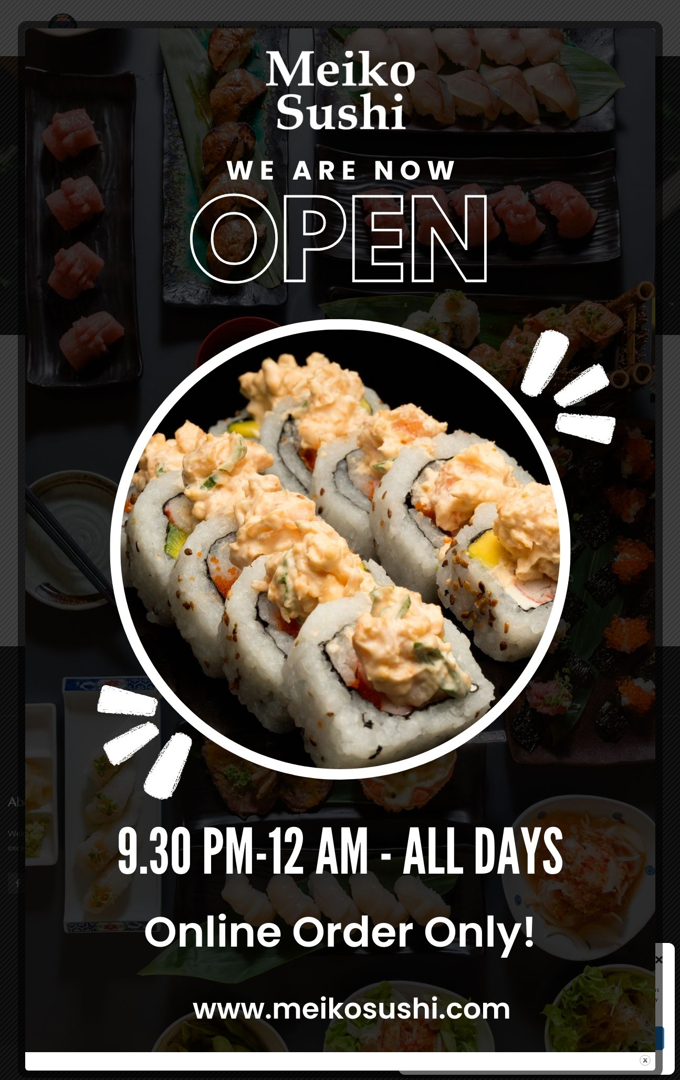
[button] (659, 958)
